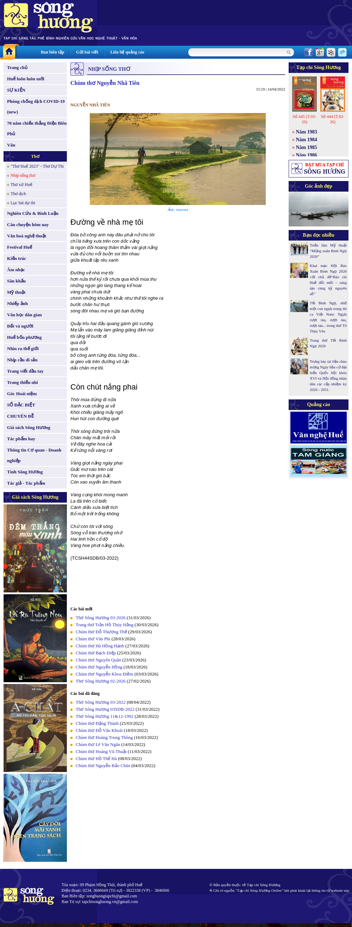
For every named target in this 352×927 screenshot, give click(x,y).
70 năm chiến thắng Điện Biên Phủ (37, 128)
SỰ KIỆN (16, 90)
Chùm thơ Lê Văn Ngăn (98, 744)
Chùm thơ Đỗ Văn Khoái (99, 730)
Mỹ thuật (16, 292)
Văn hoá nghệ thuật (26, 235)
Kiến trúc (16, 258)
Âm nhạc (16, 269)
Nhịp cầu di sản (22, 359)
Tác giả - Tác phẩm (26, 483)
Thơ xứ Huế (21, 184)
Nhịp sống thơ (23, 175)
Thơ (35, 156)
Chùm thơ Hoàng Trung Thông (104, 737)
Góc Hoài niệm (22, 393)
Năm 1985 (306, 147)
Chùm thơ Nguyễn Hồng (99, 667)
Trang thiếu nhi (22, 382)
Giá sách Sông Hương (28, 427)
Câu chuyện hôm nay (28, 224)
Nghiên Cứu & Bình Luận (32, 213)
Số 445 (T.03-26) (304, 119)
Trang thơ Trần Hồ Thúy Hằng (104, 624)
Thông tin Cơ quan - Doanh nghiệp (34, 455)
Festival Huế (19, 247)
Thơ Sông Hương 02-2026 (101, 681)
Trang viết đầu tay (25, 371)
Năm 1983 (306, 132)
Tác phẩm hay (21, 438)
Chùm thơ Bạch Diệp (96, 652)
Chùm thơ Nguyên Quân (98, 659)
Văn (11, 145)
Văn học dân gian (24, 314)
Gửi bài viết (87, 52)
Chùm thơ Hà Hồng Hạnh (100, 645)
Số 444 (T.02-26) (332, 119)
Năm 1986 (306, 155)
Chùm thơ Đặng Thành (97, 723)
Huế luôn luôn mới (25, 78)
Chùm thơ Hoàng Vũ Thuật (101, 751)
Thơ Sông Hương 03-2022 (101, 702)
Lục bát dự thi (23, 202)
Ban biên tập (52, 52)
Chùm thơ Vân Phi (93, 638)
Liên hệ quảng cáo (127, 52)
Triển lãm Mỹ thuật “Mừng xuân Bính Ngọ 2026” (328, 251)
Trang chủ (17, 67)
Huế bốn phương (24, 337)
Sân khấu (16, 281)
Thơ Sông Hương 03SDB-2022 (105, 709)
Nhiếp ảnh (17, 303)
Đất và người (20, 326)
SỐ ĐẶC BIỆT (21, 404)
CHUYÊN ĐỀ (20, 416)
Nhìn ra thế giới (23, 348)
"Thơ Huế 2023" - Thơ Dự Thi (37, 166)
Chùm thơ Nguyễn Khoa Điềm (104, 674)
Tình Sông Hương (25, 471)
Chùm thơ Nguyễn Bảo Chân (103, 765)
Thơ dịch (18, 193)
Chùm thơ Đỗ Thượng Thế (101, 631)
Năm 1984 (306, 139)
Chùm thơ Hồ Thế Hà (96, 758)
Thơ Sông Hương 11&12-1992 (104, 716)
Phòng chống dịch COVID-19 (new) (36, 106)
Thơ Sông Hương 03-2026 (101, 617)
